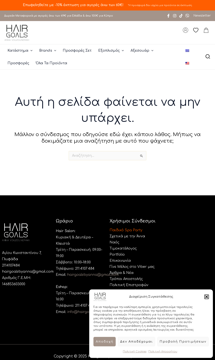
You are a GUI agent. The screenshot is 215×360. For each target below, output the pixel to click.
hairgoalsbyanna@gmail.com (28, 271)
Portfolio (117, 254)
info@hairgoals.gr (83, 312)
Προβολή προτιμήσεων (183, 341)
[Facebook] (168, 16)
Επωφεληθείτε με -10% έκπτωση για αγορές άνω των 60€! (74, 5)
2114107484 (11, 265)
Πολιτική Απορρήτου (162, 351)
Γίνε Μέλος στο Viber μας (132, 267)
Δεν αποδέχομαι (136, 341)
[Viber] (187, 16)
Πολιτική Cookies (134, 351)
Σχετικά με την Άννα (127, 236)
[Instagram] (175, 16)
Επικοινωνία (120, 261)
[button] (207, 297)
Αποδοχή (104, 341)
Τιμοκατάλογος (123, 248)
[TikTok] (181, 16)
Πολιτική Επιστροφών (129, 285)
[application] (30, 50)
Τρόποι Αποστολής (126, 279)
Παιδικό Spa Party (126, 230)
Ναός (114, 242)
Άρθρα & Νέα (122, 273)
